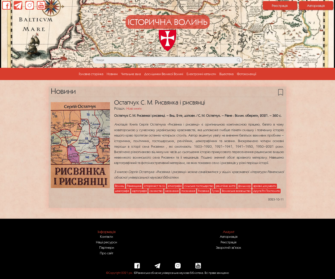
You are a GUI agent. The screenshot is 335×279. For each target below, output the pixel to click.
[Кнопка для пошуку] (238, 60)
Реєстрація (280, 6)
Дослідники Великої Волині (163, 74)
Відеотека (226, 74)
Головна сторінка (92, 73)
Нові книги (133, 108)
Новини (112, 74)
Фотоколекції (246, 74)
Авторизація (316, 6)
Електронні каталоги (201, 74)
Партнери (106, 247)
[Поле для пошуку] (167, 60)
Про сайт (106, 253)
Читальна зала (131, 74)
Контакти (106, 236)
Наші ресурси (106, 242)
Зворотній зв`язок (228, 247)
